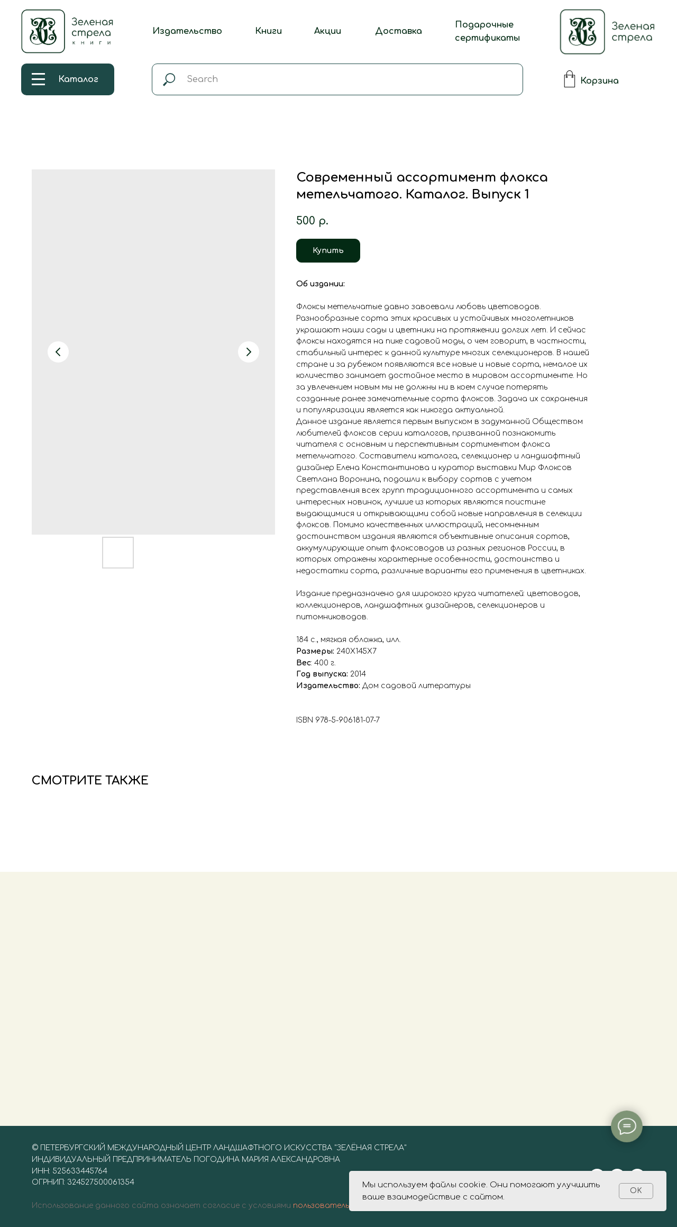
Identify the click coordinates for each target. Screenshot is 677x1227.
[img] (607, 32)
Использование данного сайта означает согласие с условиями (161, 1206)
